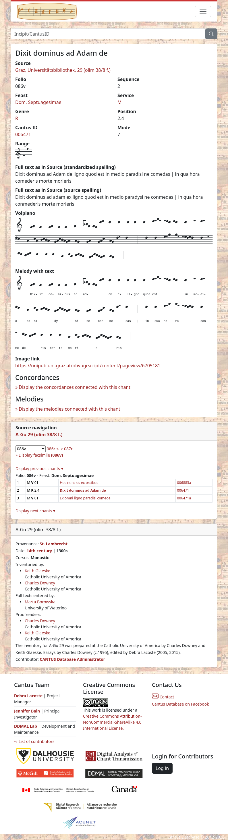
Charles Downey (40, 583)
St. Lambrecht (53, 544)
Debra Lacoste (28, 695)
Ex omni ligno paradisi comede (85, 498)
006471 (23, 134)
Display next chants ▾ (35, 510)
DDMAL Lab (25, 726)
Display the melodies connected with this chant (69, 409)
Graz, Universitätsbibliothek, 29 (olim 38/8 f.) (63, 70)
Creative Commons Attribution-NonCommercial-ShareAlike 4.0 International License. (112, 722)
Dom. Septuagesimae (38, 102)
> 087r (66, 448)
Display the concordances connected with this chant (74, 387)
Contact (163, 697)
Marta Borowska (40, 602)
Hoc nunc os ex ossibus (79, 482)
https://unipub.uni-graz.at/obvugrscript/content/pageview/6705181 (87, 365)
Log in (162, 768)
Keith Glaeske (37, 570)
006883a (184, 482)
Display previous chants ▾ (39, 468)
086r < (53, 448)
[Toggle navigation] (203, 11)
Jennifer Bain (27, 711)
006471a (184, 498)
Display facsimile (41, 455)
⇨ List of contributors (34, 741)
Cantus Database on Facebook (180, 704)
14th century (39, 550)
